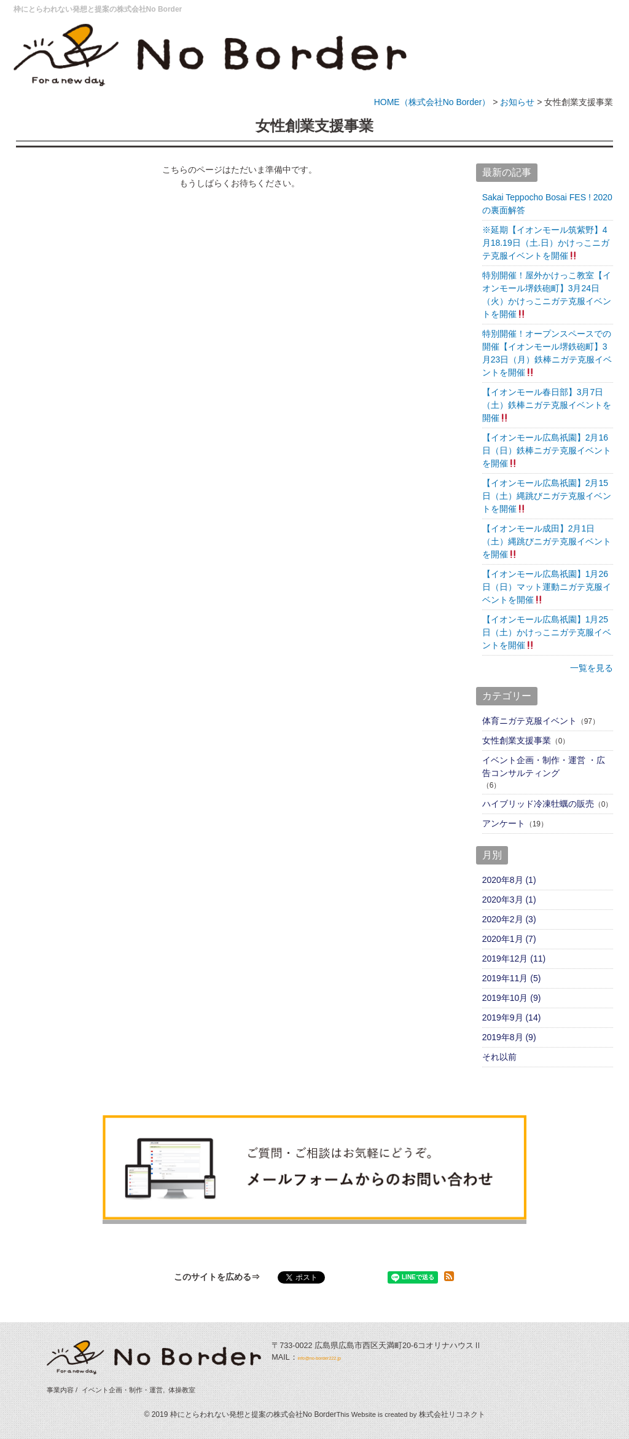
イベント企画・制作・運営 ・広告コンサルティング (543, 766)
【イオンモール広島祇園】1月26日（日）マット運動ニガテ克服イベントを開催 (546, 587)
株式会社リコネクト (452, 1414)
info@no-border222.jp (335, 1357)
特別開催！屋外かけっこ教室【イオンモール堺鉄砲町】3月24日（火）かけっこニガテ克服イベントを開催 (546, 294)
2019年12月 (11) (514, 958)
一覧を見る (591, 668)
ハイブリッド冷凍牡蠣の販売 (538, 804)
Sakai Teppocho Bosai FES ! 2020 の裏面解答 (547, 203)
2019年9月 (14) (511, 1017)
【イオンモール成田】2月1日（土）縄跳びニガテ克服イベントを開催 (546, 541)
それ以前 (499, 1057)
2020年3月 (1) (509, 899)
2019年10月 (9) (511, 998)
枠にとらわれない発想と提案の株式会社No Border (98, 9)
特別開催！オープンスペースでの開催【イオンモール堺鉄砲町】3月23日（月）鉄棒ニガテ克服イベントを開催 (547, 353)
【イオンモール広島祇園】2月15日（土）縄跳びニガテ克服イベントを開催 (546, 496)
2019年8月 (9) (509, 1037)
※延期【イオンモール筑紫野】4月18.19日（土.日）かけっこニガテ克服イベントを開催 (545, 243)
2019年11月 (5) (511, 978)
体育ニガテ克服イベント (529, 721)
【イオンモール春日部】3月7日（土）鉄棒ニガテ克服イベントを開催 (546, 405)
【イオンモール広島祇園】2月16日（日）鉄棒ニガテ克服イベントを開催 (546, 450)
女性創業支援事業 (516, 740)
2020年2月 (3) (509, 919)
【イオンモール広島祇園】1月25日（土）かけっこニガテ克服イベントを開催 (546, 632)
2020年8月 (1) (509, 880)
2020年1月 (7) (509, 939)
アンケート (503, 823)
